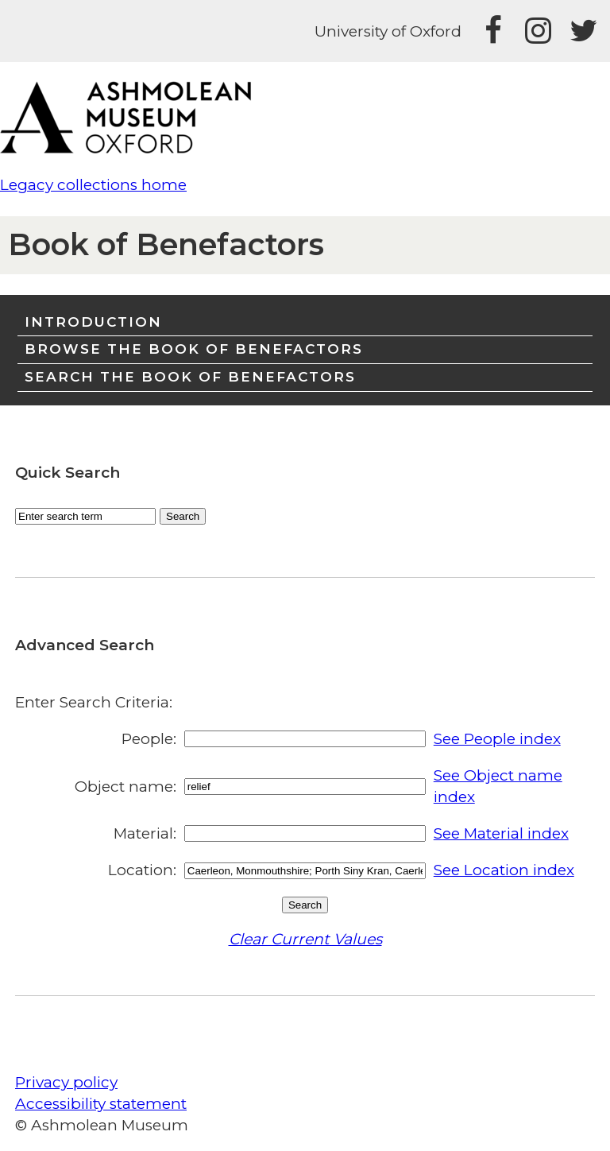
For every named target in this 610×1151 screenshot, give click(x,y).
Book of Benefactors (166, 244)
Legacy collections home (93, 185)
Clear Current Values (305, 939)
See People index (497, 739)
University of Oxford (388, 31)
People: (149, 739)
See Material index (501, 833)
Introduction (93, 321)
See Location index (504, 870)
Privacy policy (66, 1082)
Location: (142, 870)
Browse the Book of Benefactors (194, 348)
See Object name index (498, 786)
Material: (145, 833)
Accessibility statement (101, 1104)
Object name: (125, 786)
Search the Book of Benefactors (190, 376)
